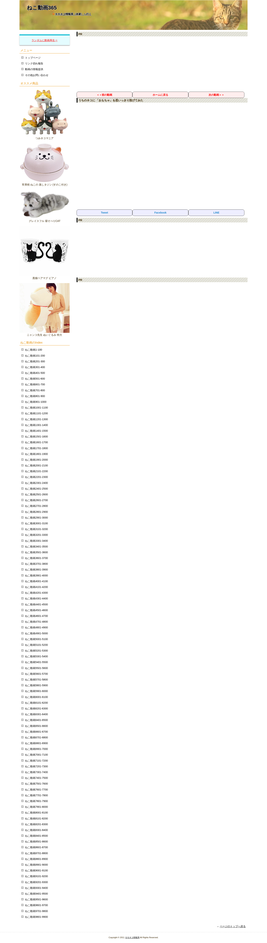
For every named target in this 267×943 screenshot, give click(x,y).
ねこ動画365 (42, 8)
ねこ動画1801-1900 (36, 453)
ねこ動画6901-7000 (36, 748)
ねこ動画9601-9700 (36, 905)
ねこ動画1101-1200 (36, 413)
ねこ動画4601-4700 (36, 615)
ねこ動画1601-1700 (36, 442)
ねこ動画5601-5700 (36, 673)
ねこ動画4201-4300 (36, 592)
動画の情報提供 (34, 69)
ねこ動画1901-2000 (36, 459)
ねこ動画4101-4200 (36, 587)
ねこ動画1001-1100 (36, 407)
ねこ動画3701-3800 (36, 563)
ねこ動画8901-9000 (36, 864)
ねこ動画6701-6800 (36, 737)
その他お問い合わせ (36, 75)
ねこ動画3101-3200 (36, 529)
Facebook (160, 212)
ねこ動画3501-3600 (36, 552)
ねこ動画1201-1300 (36, 419)
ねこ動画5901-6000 (36, 691)
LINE (216, 212)
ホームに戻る (160, 94)
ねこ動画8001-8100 (36, 812)
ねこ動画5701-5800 (36, 679)
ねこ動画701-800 (35, 390)
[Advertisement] (162, 64)
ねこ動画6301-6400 (36, 714)
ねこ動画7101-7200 (36, 760)
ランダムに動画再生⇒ (44, 40)
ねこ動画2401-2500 (36, 488)
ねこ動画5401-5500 (36, 662)
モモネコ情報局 (132, 937)
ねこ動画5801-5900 (36, 685)
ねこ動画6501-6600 (36, 725)
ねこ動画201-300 (35, 361)
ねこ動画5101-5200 (36, 644)
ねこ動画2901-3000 (36, 517)
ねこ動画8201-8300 (36, 824)
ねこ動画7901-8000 (36, 806)
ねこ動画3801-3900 (36, 569)
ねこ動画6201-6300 (36, 708)
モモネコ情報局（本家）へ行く (73, 14)
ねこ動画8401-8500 (36, 835)
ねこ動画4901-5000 (36, 633)
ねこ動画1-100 (33, 349)
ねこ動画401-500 (35, 372)
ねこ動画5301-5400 (36, 656)
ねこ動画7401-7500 (36, 777)
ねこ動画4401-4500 (36, 604)
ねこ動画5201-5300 (36, 650)
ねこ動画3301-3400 (36, 540)
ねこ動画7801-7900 (36, 801)
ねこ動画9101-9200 (36, 876)
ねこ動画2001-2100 (36, 465)
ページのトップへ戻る (233, 926)
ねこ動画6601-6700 (36, 731)
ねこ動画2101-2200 (36, 471)
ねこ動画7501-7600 (36, 783)
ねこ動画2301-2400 (36, 482)
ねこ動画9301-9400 (36, 887)
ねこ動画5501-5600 (36, 668)
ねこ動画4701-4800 (36, 621)
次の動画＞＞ (216, 94)
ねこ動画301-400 (35, 367)
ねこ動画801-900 (35, 396)
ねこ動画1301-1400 (36, 425)
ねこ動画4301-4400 (36, 598)
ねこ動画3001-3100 (36, 523)
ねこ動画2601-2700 (36, 500)
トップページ (33, 57)
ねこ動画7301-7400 (36, 772)
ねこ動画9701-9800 (36, 911)
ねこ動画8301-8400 (36, 830)
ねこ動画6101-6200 (36, 702)
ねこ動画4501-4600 (36, 610)
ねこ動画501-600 (35, 378)
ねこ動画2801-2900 (36, 511)
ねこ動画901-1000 (35, 401)
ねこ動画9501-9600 (36, 899)
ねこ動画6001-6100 (36, 697)
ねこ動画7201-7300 (36, 766)
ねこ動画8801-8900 (36, 858)
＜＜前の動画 (104, 94)
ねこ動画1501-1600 (36, 436)
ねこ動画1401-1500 (36, 430)
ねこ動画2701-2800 (36, 505)
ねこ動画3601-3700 (36, 558)
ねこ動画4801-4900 (36, 627)
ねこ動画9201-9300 (36, 882)
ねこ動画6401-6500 (36, 720)
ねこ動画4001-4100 (36, 581)
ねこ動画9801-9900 (36, 916)
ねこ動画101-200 (35, 355)
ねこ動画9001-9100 (36, 870)
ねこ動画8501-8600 (36, 841)
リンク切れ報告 (34, 63)
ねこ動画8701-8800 (36, 853)
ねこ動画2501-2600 (36, 494)
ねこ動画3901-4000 (36, 575)
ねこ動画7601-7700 (36, 789)
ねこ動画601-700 (35, 384)
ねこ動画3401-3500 (36, 546)
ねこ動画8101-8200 (36, 818)
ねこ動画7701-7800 (36, 795)
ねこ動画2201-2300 (36, 476)
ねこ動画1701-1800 (36, 448)
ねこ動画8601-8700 (36, 847)
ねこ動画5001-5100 (36, 639)
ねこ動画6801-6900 (36, 743)
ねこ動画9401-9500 (36, 893)
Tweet (104, 212)
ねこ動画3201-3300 (36, 534)
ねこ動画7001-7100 (36, 754)
